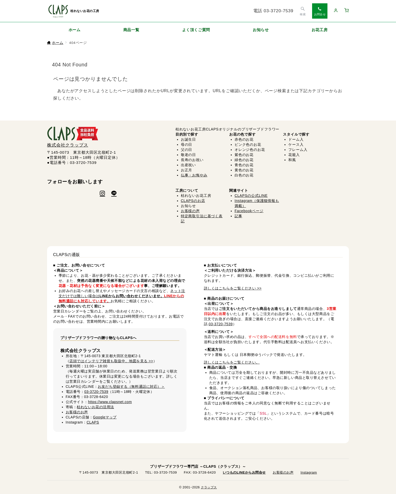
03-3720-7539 (96, 392)
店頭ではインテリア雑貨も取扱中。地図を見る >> (111, 361)
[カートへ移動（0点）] (346, 10)
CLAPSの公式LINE (251, 196)
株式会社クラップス (67, 145)
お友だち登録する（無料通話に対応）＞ (131, 386)
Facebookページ (249, 211)
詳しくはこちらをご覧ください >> (233, 288)
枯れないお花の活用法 (95, 407)
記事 (238, 216)
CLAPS (92, 422)
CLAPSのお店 (193, 201)
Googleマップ (105, 417)
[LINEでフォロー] (114, 194)
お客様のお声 (77, 412)
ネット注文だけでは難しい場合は (122, 296)
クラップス (209, 487)
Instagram (309, 472)
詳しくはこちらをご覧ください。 (232, 362)
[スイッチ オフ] (303, 11)
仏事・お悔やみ (194, 175)
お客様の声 (190, 211)
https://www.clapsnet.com (110, 402)
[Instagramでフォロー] (102, 194)
